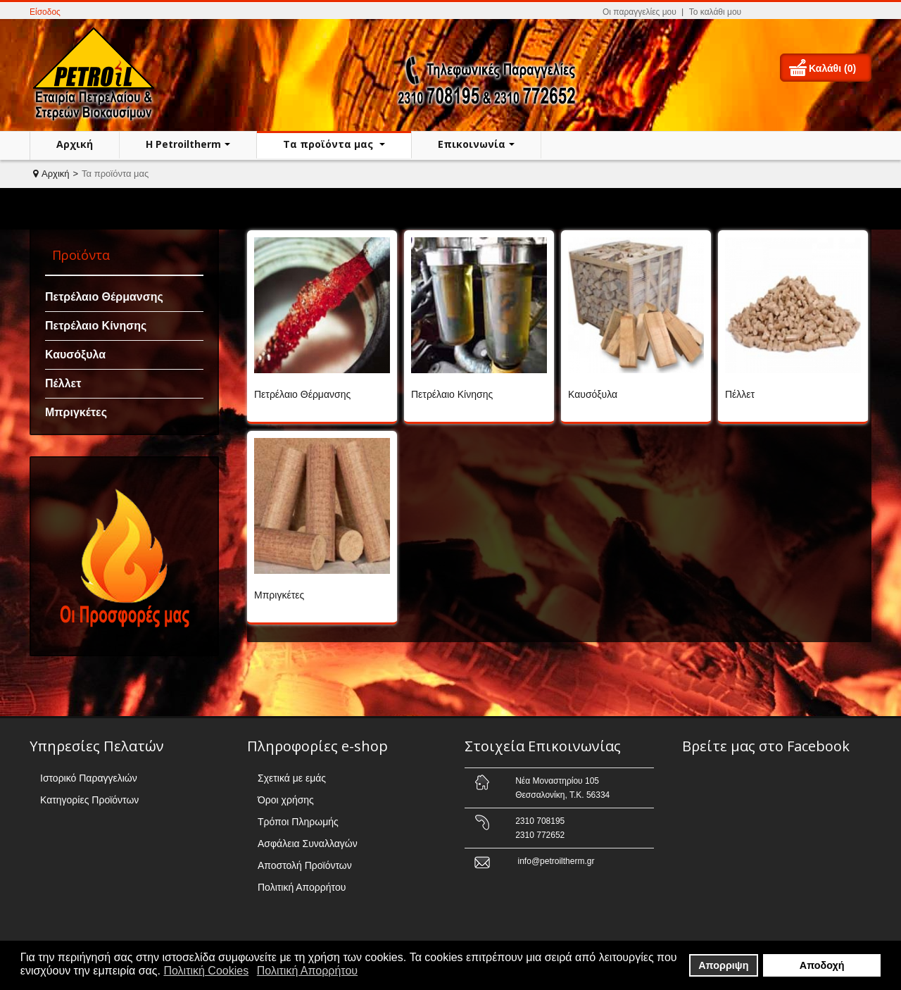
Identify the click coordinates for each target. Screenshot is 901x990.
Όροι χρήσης (286, 800)
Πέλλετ (63, 383)
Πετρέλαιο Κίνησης (95, 326)
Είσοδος (45, 12)
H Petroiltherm (183, 144)
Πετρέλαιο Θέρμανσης (104, 297)
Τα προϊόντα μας (329, 144)
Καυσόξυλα (75, 355)
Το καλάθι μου (715, 12)
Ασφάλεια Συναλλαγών (308, 843)
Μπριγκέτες (76, 412)
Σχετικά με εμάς (292, 778)
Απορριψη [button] (723, 965)
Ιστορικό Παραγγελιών (88, 778)
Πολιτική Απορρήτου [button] (307, 971)
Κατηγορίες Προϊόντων (89, 800)
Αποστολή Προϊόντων (305, 865)
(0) (850, 68)
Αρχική (74, 144)
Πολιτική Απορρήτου (302, 887)
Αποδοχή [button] (822, 965)
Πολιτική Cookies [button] (205, 971)
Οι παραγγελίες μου (639, 12)
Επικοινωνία (471, 144)
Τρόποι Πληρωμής (298, 821)
